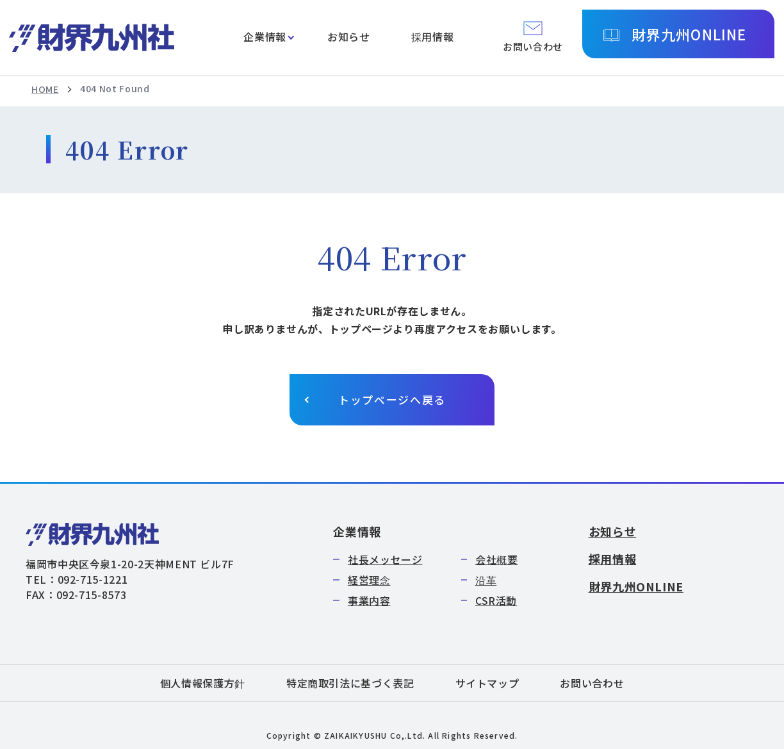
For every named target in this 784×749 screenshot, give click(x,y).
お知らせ (348, 36)
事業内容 (369, 600)
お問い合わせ (592, 683)
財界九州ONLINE (689, 34)
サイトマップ (487, 683)
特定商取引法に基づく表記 (350, 683)
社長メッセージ (385, 559)
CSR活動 (496, 600)
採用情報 (432, 36)
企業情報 (264, 36)
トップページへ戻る (392, 399)
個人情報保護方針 (202, 683)
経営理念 (369, 580)
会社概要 (496, 559)
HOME (45, 89)
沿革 (485, 580)
